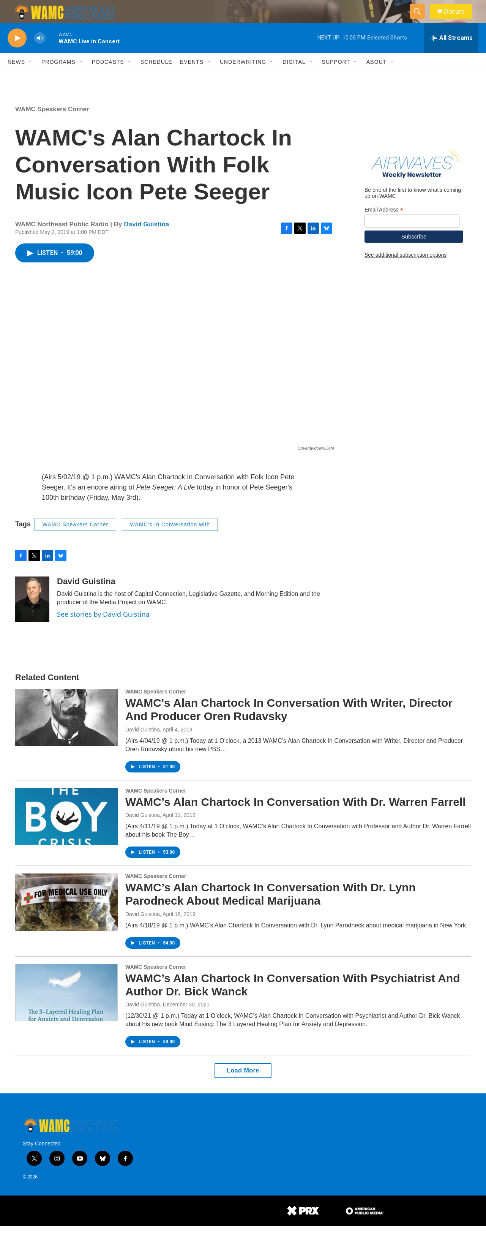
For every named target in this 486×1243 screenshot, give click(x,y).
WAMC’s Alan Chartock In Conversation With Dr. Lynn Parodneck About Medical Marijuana (270, 911)
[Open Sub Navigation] (31, 79)
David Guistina (146, 241)
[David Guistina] (32, 616)
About (376, 79)
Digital (293, 79)
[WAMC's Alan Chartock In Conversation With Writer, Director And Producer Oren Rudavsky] (66, 734)
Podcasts (108, 79)
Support (336, 79)
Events (192, 79)
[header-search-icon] (420, 20)
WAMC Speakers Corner (52, 126)
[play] (17, 55)
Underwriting (243, 79)
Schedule (156, 79)
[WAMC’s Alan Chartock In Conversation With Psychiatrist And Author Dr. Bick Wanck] (66, 1009)
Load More (243, 1087)
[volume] (39, 55)
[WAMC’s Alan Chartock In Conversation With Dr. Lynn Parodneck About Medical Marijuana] (66, 919)
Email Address (383, 227)
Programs (58, 79)
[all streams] (451, 55)
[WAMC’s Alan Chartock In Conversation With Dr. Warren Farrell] (66, 833)
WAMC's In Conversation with (170, 542)
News (16, 79)
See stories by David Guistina (103, 631)
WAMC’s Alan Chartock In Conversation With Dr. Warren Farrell (295, 819)
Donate (459, 20)
